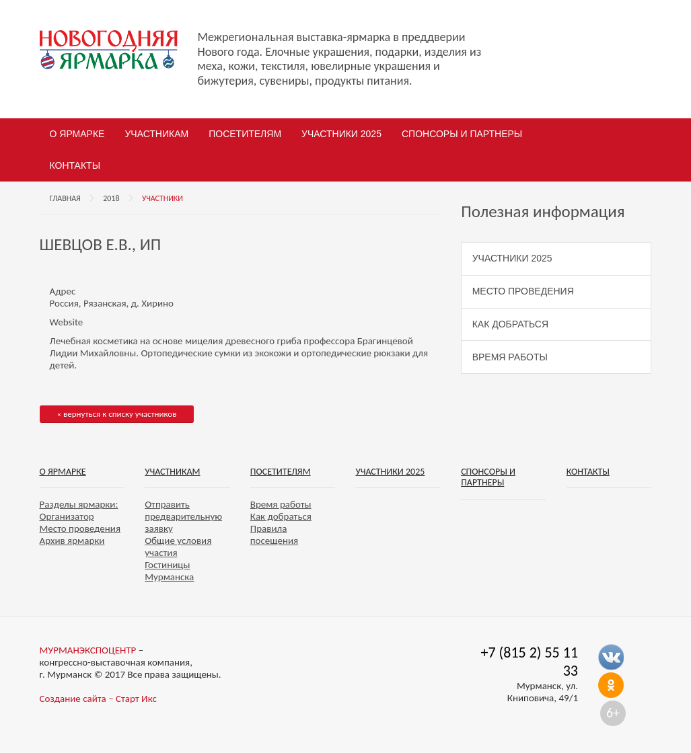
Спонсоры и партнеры (462, 133)
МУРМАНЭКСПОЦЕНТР (88, 650)
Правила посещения (274, 534)
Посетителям (245, 133)
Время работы (510, 357)
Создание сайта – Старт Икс (98, 698)
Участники (162, 198)
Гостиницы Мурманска (169, 571)
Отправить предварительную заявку (183, 516)
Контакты (75, 165)
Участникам (156, 133)
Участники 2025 (341, 133)
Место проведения (523, 291)
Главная (65, 198)
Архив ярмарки (72, 540)
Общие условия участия (178, 546)
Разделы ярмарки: (79, 504)
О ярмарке (77, 133)
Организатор (67, 516)
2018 (111, 198)
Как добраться (510, 324)
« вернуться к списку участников (117, 414)
